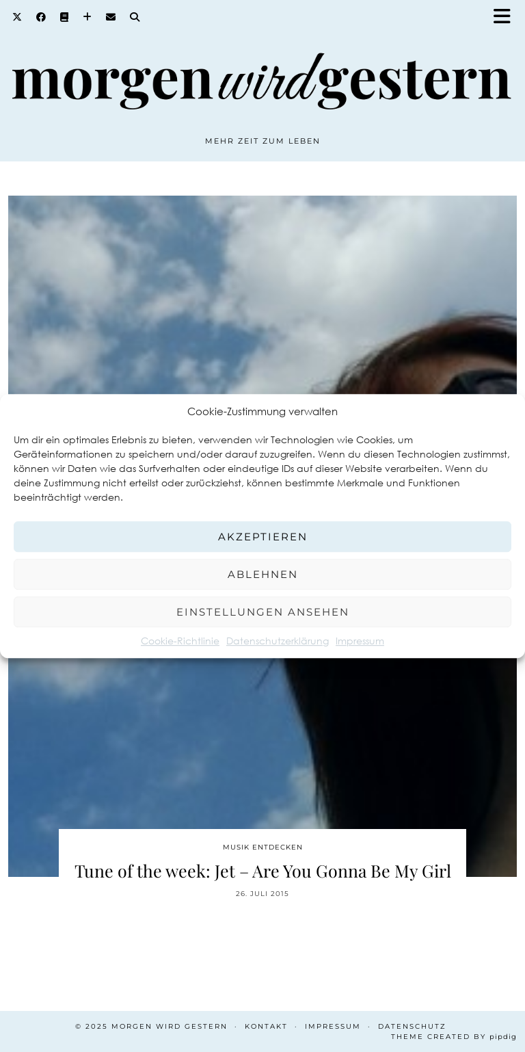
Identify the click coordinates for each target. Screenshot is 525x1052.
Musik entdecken (263, 847)
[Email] (111, 17)
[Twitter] (17, 17)
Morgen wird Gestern (169, 1026)
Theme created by (454, 1036)
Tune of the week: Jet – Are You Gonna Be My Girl (263, 870)
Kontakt (266, 1026)
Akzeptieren (263, 536)
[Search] (135, 17)
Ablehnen (263, 574)
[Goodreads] (64, 17)
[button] (506, 17)
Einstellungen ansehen (262, 611)
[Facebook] (41, 17)
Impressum (360, 640)
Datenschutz (412, 1026)
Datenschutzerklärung (277, 640)
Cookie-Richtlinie (180, 640)
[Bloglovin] (87, 17)
